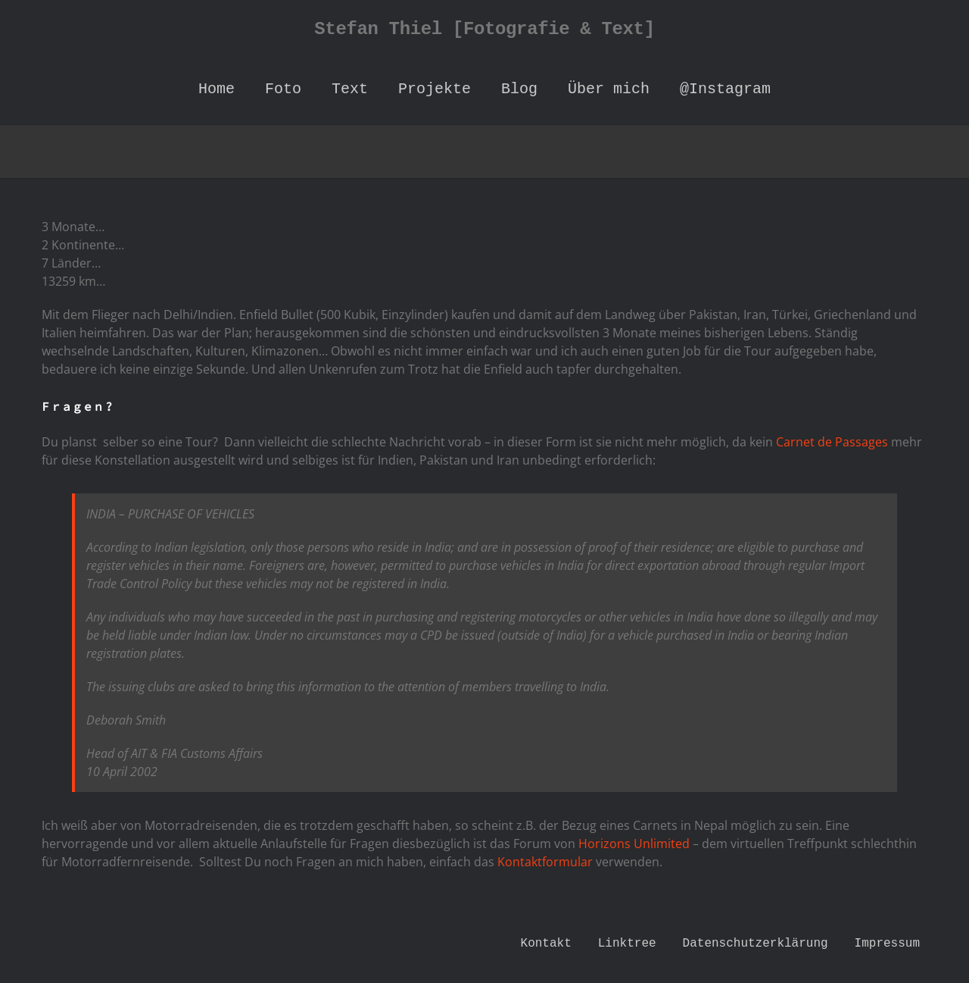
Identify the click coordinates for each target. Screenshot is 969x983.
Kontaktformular (545, 861)
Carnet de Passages (832, 442)
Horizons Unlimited (634, 843)
